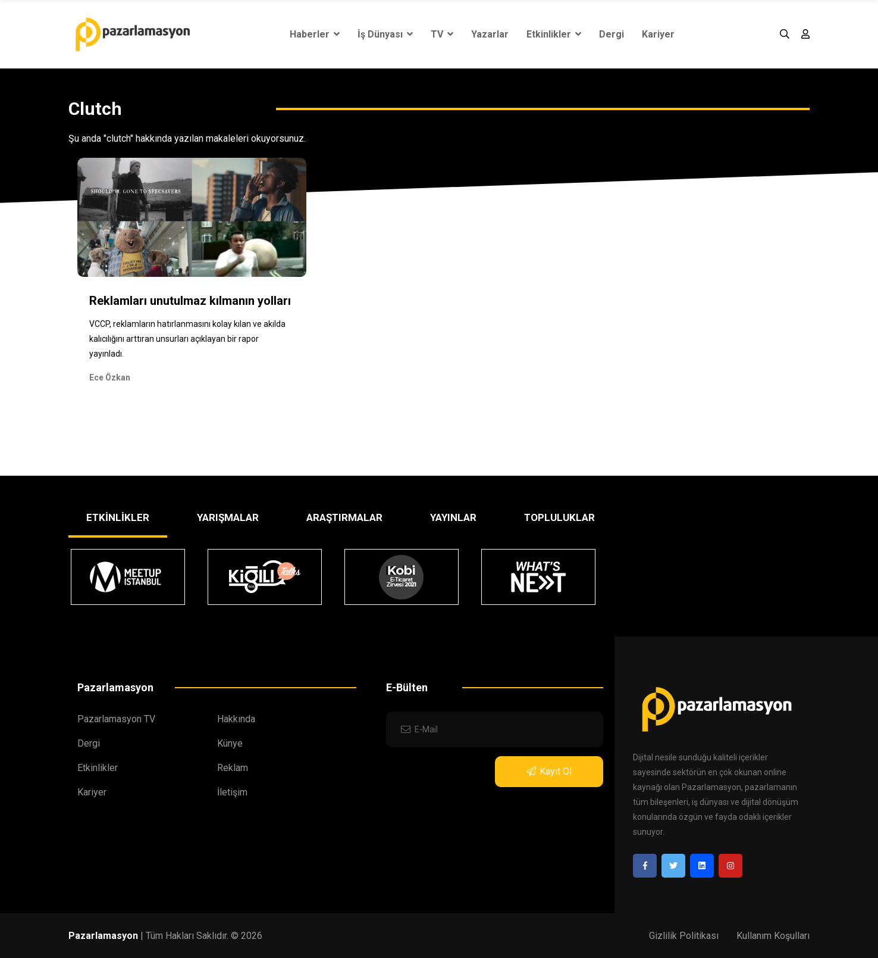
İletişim (232, 792)
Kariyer (658, 34)
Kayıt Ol (549, 771)
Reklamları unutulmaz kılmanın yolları (190, 301)
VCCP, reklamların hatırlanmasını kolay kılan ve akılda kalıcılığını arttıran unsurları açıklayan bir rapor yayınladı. (187, 338)
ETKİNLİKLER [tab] (117, 517)
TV (442, 34)
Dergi (611, 34)
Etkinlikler (553, 34)
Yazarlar (490, 34)
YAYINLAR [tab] (453, 517)
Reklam (232, 767)
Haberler (315, 34)
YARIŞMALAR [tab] (228, 517)
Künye (230, 743)
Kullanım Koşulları (773, 935)
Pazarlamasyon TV (116, 719)
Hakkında (236, 719)
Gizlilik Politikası (684, 935)
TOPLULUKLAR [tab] (559, 517)
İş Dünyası (385, 34)
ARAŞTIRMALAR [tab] (344, 517)
